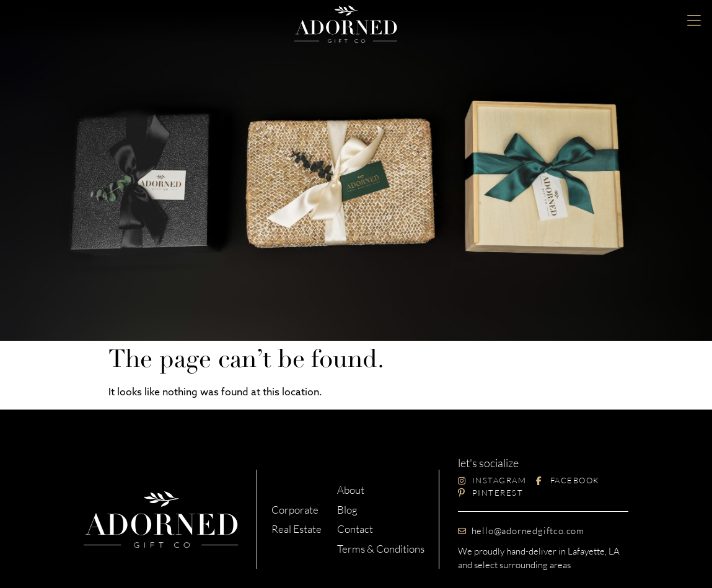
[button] (694, 21)
